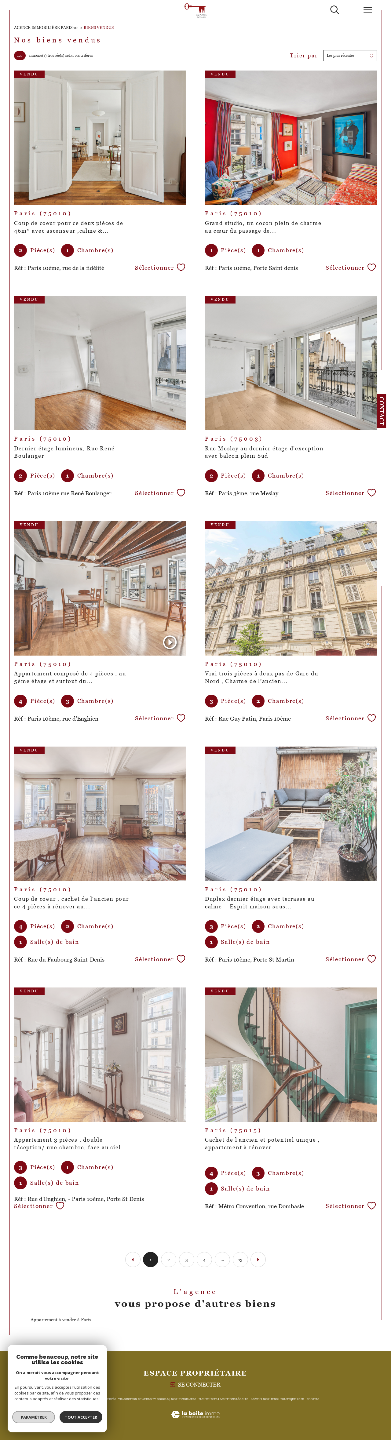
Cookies (313, 1399)
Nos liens (270, 1399)
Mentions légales (234, 1399)
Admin (256, 1399)
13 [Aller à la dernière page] (240, 1259)
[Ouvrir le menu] (368, 10)
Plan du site (208, 1399)
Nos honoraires (183, 1399)
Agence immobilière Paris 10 (46, 27)
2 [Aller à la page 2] (168, 1259)
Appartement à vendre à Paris (61, 1319)
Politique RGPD (292, 1399)
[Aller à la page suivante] (258, 1259)
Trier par (304, 55)
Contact (381, 411)
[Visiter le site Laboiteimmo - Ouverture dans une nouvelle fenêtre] (195, 1421)
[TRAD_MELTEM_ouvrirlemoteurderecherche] (334, 10)
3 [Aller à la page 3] (186, 1259)
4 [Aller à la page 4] (204, 1259)
